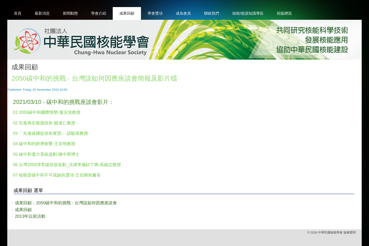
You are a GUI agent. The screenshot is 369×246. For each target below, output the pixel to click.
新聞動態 (70, 13)
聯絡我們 (211, 13)
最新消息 (42, 13)
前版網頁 (284, 13)
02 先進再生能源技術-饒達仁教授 (44, 123)
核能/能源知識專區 (247, 13)
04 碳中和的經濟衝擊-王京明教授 (44, 143)
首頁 (17, 13)
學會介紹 (98, 13)
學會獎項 (155, 13)
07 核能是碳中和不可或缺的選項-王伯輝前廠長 (57, 175)
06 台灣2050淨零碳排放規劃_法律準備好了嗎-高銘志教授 (67, 164)
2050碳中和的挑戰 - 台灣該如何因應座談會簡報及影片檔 (94, 78)
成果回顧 (126, 13)
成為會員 (183, 13)
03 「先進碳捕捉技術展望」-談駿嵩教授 (50, 133)
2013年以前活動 (30, 216)
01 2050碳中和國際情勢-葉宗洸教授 (46, 112)
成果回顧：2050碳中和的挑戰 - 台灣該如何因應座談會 (66, 203)
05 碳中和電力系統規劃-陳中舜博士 (46, 154)
